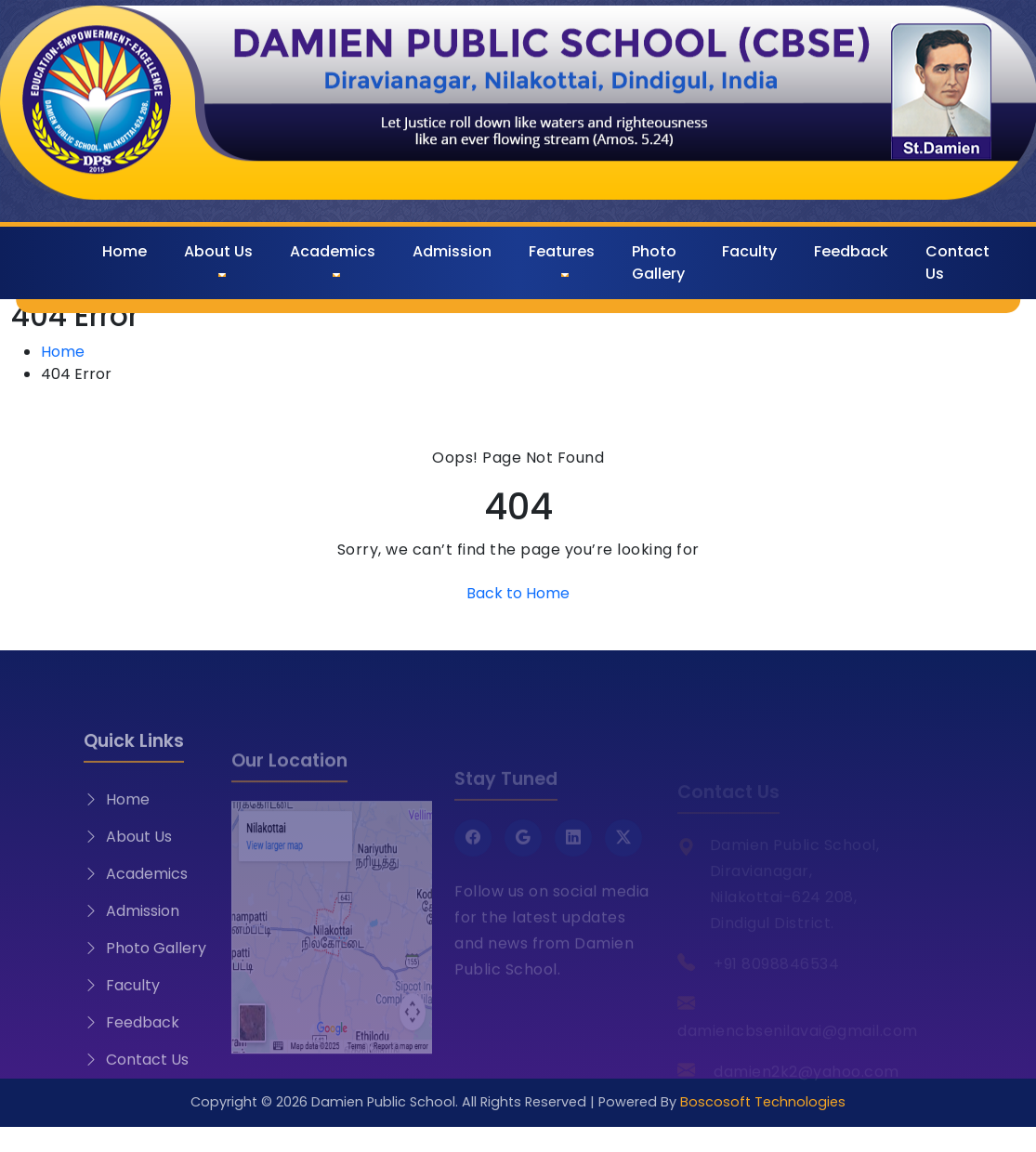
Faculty (749, 251)
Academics (332, 251)
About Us (218, 251)
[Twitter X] (623, 857)
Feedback (851, 251)
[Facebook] (473, 857)
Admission (452, 251)
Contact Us (957, 262)
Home (124, 251)
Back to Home (518, 593)
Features (562, 251)
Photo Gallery (658, 262)
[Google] (523, 857)
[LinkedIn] (573, 857)
